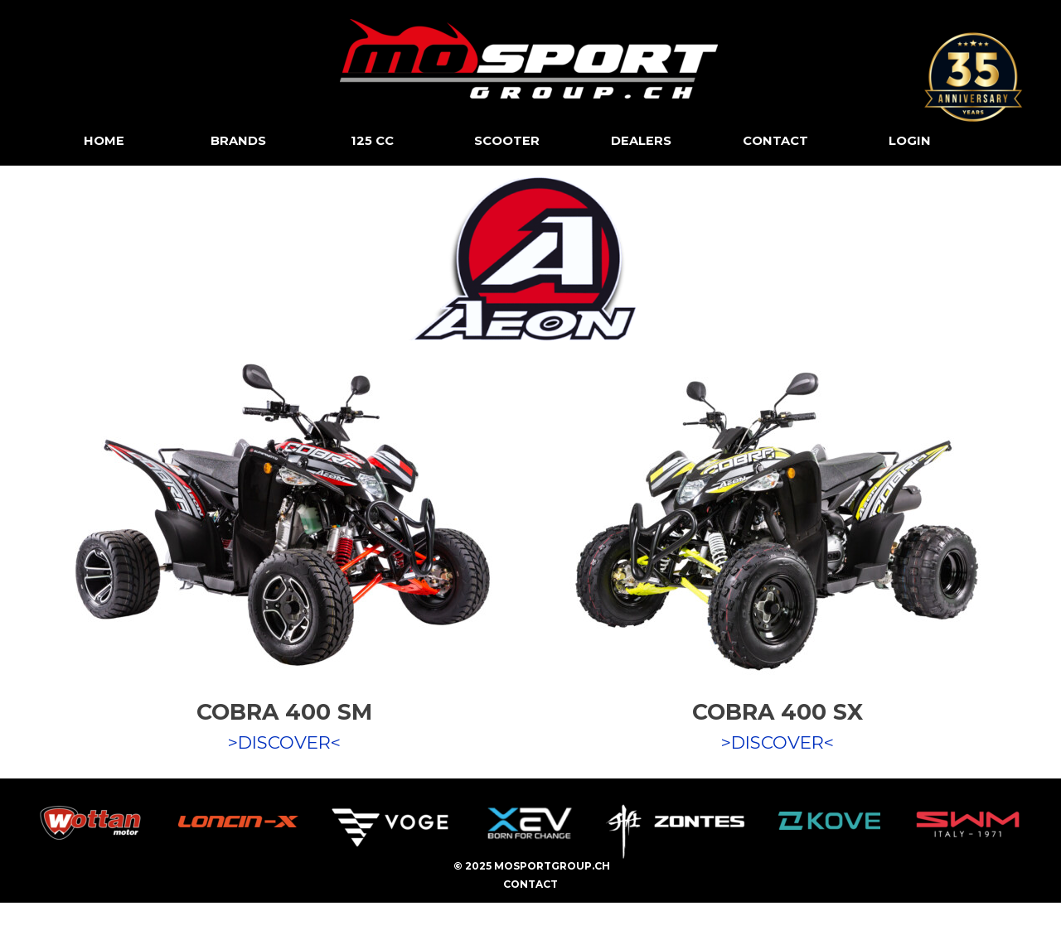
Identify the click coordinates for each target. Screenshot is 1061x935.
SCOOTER (507, 140)
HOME (104, 140)
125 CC (372, 140)
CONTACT (775, 140)
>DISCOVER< (284, 742)
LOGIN (910, 140)
